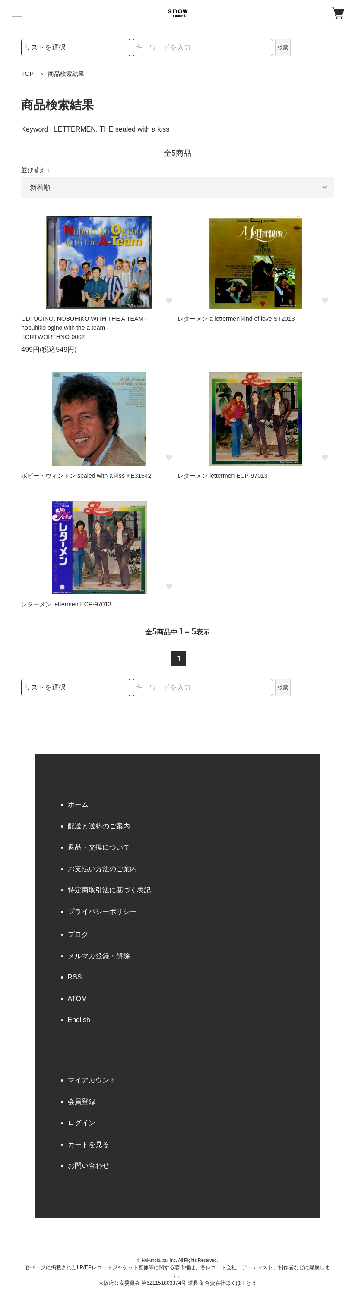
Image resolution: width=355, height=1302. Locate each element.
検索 (283, 47)
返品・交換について (99, 847)
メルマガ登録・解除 (99, 956)
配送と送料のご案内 (99, 826)
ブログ (78, 934)
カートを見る (88, 1144)
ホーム (78, 804)
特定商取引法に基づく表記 (109, 890)
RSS (75, 977)
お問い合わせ (88, 1165)
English (79, 1019)
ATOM (77, 998)
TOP (27, 73)
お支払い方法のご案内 (102, 868)
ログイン (81, 1122)
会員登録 (81, 1101)
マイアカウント (92, 1080)
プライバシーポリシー (102, 911)
